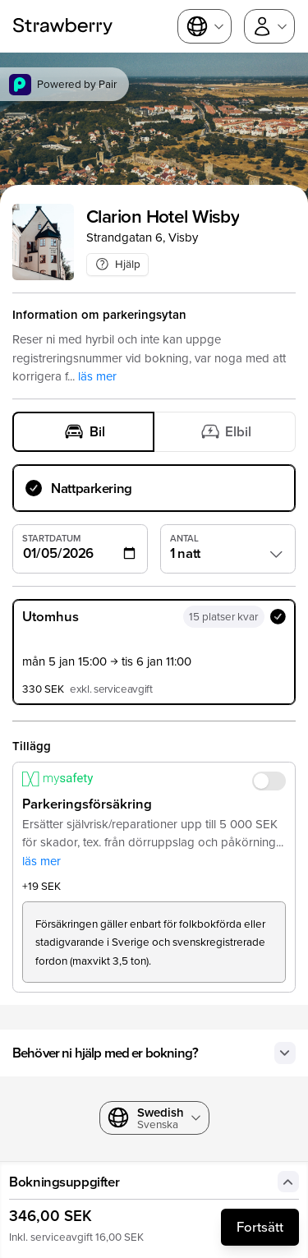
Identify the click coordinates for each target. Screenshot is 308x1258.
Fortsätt (260, 1227)
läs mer (97, 376)
